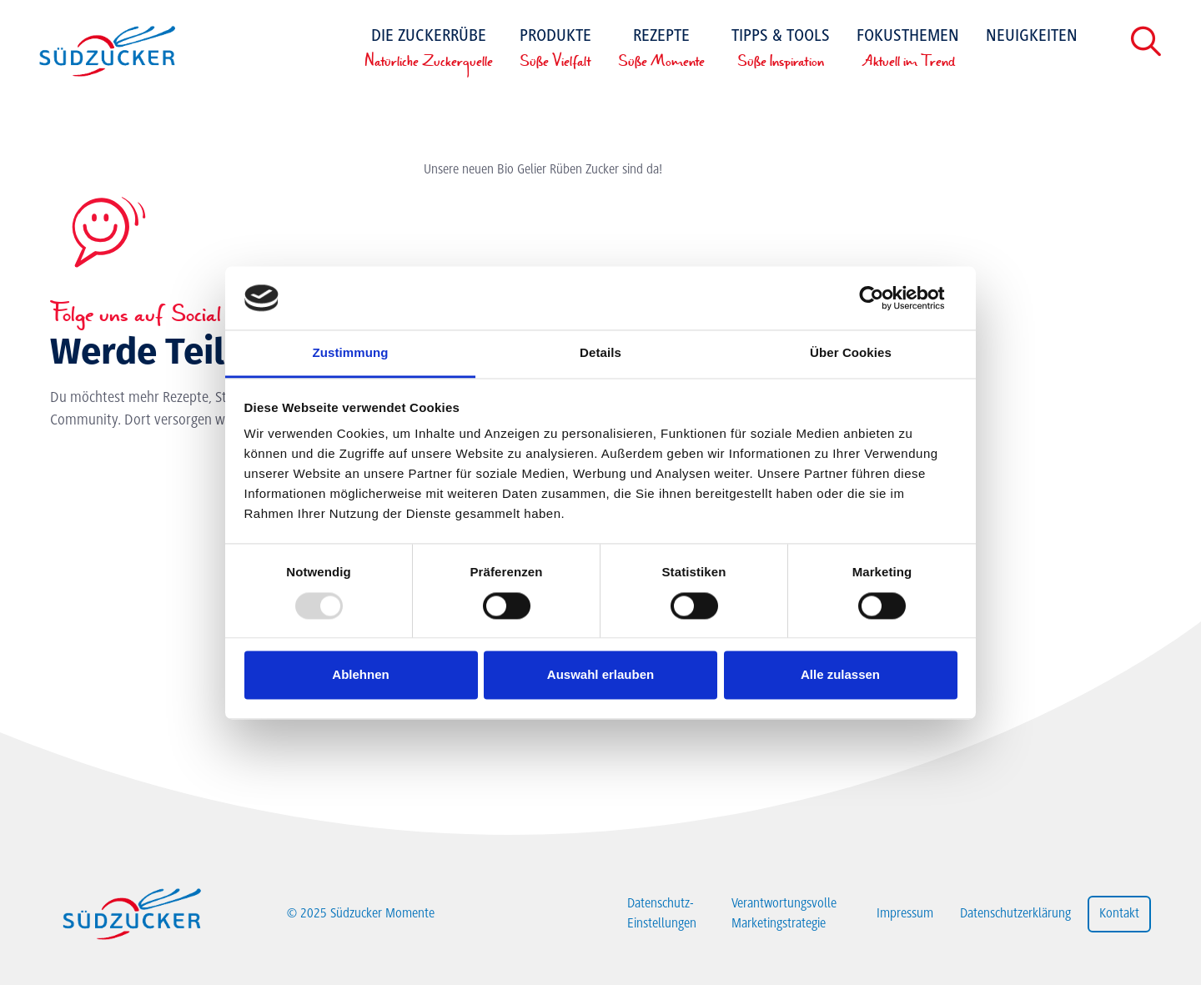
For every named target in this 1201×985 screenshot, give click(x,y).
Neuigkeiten (1032, 36)
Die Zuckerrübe (428, 50)
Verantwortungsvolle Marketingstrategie (784, 914)
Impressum (905, 914)
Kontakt (1119, 914)
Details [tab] (600, 353)
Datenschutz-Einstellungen (661, 914)
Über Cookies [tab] (851, 353)
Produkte (555, 50)
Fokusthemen (908, 50)
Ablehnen (360, 675)
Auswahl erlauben (600, 675)
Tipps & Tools (780, 50)
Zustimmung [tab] (351, 353)
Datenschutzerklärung (1015, 914)
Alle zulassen (840, 675)
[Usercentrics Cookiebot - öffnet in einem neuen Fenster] (884, 297)
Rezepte (661, 50)
